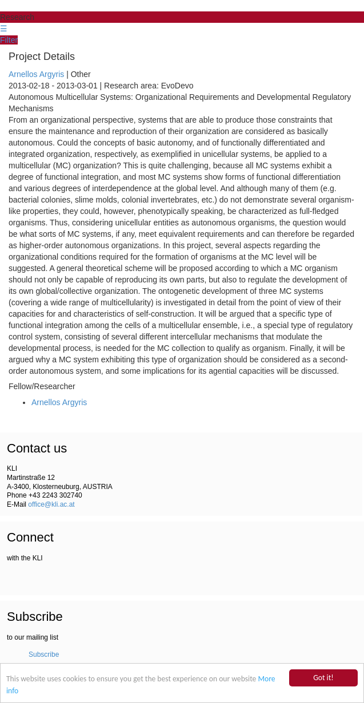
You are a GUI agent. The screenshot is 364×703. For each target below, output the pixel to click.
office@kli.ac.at (51, 504)
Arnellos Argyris (36, 74)
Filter (9, 40)
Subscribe (44, 654)
